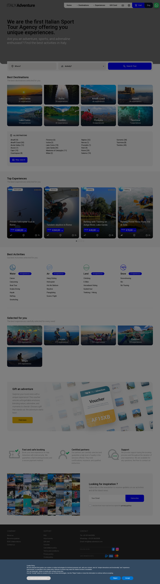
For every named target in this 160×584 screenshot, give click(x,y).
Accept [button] (127, 578)
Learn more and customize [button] (38, 578)
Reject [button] (115, 578)
